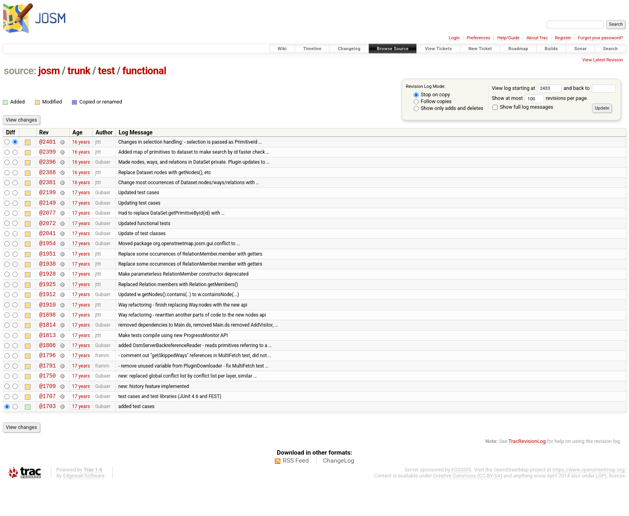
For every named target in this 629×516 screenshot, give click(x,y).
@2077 (47, 222)
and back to (590, 88)
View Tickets (438, 48)
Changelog (349, 48)
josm (49, 71)
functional (144, 71)
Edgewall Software (84, 508)
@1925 (47, 302)
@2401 (47, 142)
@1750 (47, 404)
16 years (81, 142)
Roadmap (518, 48)
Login (454, 38)
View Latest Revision (602, 60)
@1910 (47, 325)
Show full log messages (523, 107)
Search (610, 48)
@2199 (47, 199)
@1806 (47, 370)
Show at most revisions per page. (540, 98)
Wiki (282, 48)
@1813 (47, 359)
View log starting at (528, 88)
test (106, 71)
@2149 (47, 211)
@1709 (47, 416)
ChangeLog (338, 493)
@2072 (47, 234)
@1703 (47, 438)
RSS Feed (296, 493)
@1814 (47, 347)
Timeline (312, 48)
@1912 (47, 313)
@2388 (47, 177)
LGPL (602, 508)
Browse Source (393, 48)
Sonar (580, 48)
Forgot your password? (600, 38)
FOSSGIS (461, 502)
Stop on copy (432, 94)
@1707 (47, 427)
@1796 (47, 381)
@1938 (47, 279)
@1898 (47, 336)
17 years (81, 199)
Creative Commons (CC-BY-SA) (468, 508)
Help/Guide (508, 38)
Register (563, 38)
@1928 (47, 290)
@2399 (47, 154)
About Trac (537, 38)
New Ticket (480, 48)
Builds (551, 48)
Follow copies (433, 101)
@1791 (47, 393)
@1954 (47, 256)
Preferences (478, 38)
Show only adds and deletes (448, 108)
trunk (78, 71)
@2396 (47, 165)
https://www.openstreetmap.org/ (589, 502)
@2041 (47, 245)
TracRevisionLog (527, 474)
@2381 (47, 188)
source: (20, 71)
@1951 (47, 268)
